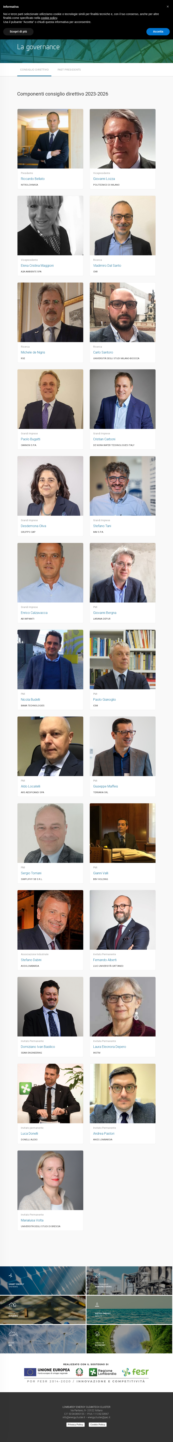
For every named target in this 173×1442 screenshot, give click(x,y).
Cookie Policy (97, 1424)
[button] (167, 6)
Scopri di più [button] (18, 31)
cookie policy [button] (49, 18)
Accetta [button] (158, 31)
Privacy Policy (75, 1424)
